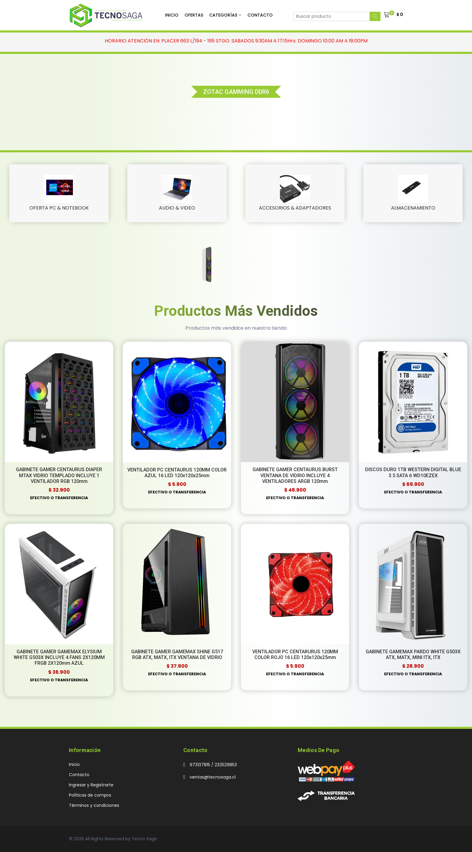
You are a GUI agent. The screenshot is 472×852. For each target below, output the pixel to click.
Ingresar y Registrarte (91, 785)
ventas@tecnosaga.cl (213, 777)
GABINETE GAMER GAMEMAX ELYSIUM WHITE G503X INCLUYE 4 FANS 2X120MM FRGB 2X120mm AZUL (59, 657)
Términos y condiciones (94, 805)
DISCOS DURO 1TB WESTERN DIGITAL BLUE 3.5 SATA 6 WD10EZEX (413, 472)
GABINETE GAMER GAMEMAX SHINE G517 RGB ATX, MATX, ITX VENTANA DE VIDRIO (177, 654)
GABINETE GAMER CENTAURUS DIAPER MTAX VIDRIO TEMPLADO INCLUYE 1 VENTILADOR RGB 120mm (59, 475)
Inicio (172, 15)
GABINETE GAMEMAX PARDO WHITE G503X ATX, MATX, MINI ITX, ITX (413, 654)
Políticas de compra (90, 795)
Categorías (223, 15)
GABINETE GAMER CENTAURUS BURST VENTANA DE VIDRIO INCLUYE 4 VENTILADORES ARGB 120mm (295, 475)
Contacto (260, 15)
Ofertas (194, 15)
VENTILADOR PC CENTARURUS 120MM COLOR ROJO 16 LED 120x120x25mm (295, 654)
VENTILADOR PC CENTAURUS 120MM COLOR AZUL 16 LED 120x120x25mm (177, 472)
